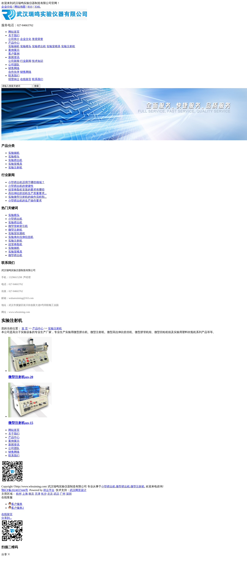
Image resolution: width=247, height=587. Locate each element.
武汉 (56, 493)
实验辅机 (13, 46)
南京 (31, 493)
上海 (25, 493)
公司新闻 (13, 60)
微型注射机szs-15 (20, 423)
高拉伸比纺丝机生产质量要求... (27, 193)
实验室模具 (53, 46)
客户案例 (13, 53)
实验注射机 (68, 46)
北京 (50, 493)
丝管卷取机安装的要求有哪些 (26, 189)
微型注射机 (15, 229)
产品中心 (13, 42)
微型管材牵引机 (18, 226)
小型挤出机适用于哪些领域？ (26, 182)
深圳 (69, 493)
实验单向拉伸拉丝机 (20, 237)
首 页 (25, 328)
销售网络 (13, 68)
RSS (29, 6)
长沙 (44, 493)
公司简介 (13, 39)
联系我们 (13, 75)
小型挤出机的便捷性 (20, 185)
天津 (37, 493)
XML (37, 6)
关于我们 (13, 35)
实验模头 (25, 46)
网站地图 (20, 6)
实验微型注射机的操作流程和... (27, 196)
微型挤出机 (15, 255)
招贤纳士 (13, 79)
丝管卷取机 (15, 244)
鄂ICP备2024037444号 (14, 490)
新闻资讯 (13, 57)
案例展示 (13, 49)
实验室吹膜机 (16, 233)
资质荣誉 (37, 39)
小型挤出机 (15, 218)
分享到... (6, 517)
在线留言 (25, 79)
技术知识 (37, 60)
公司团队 (13, 64)
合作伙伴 (13, 71)
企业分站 (7, 6)
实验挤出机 (39, 46)
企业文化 (25, 39)
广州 (62, 493)
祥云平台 (48, 490)
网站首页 (13, 31)
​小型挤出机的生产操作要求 (25, 200)
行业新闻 (25, 60)
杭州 (19, 493)
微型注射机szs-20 (20, 377)
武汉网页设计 (78, 490)
